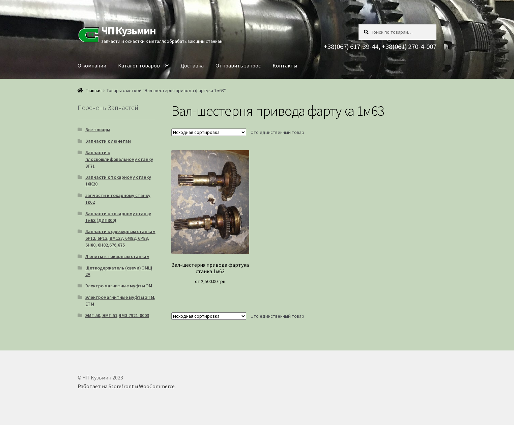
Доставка (192, 65)
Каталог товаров (139, 65)
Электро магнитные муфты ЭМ (118, 286)
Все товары (97, 129)
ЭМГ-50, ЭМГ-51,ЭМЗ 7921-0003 (117, 315)
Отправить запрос (238, 65)
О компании (92, 65)
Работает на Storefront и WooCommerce (126, 386)
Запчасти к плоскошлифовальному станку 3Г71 (119, 159)
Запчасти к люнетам (108, 141)
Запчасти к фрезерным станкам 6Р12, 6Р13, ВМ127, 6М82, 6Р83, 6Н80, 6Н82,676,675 (120, 238)
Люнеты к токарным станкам (117, 256)
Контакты (285, 65)
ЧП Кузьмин (128, 30)
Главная (94, 90)
